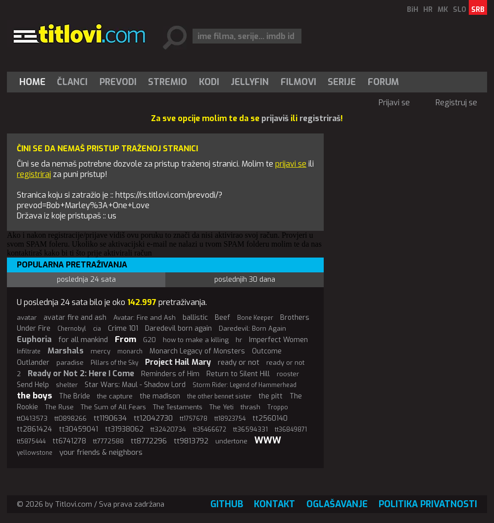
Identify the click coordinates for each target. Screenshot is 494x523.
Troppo (277, 407)
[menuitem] (34, 82)
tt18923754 (230, 419)
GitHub (226, 504)
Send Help (33, 385)
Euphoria (34, 339)
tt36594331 (250, 429)
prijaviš (275, 118)
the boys (34, 395)
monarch (130, 351)
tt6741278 (69, 441)
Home (32, 82)
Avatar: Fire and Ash (144, 317)
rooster (288, 374)
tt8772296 (149, 441)
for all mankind (83, 340)
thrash (250, 407)
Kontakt (274, 504)
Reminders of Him (170, 374)
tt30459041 (78, 429)
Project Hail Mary (178, 362)
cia (97, 329)
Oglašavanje (337, 504)
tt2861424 (34, 429)
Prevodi (118, 82)
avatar (27, 317)
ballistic (195, 317)
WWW (267, 440)
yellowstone (34, 453)
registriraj (34, 174)
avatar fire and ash (75, 317)
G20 (149, 340)
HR (428, 9)
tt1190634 (110, 418)
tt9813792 (191, 441)
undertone (231, 441)
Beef (222, 317)
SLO (459, 9)
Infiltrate (29, 351)
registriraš (320, 118)
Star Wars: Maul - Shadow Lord (135, 385)
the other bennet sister (219, 396)
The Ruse (59, 407)
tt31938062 (124, 429)
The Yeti (221, 407)
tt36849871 (291, 430)
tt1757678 (193, 419)
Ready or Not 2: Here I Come (81, 373)
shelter (67, 385)
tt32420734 (168, 429)
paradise (70, 362)
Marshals (66, 351)
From (125, 339)
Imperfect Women (278, 340)
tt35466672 (209, 430)
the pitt (270, 396)
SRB (478, 9)
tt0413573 (32, 418)
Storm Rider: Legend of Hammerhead (244, 385)
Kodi (209, 82)
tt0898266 (70, 418)
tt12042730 (153, 418)
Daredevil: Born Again (252, 328)
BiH (412, 9)
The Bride (74, 396)
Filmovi (298, 82)
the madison (160, 396)
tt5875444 (31, 441)
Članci (72, 82)
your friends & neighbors (101, 452)
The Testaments (177, 407)
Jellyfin (250, 82)
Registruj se (456, 102)
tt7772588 (108, 441)
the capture (115, 396)
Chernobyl (71, 329)
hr (239, 340)
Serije (342, 82)
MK (443, 9)
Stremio (167, 82)
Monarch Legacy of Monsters (197, 351)
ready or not (238, 362)
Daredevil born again (178, 328)
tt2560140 (270, 418)
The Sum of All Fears (113, 407)
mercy (100, 351)
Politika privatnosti (428, 504)
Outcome (267, 351)
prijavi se (290, 164)
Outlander (33, 362)
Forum (383, 82)
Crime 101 (123, 328)
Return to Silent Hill (238, 374)
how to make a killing (196, 340)
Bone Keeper (255, 318)
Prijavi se (394, 102)
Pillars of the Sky (114, 363)
